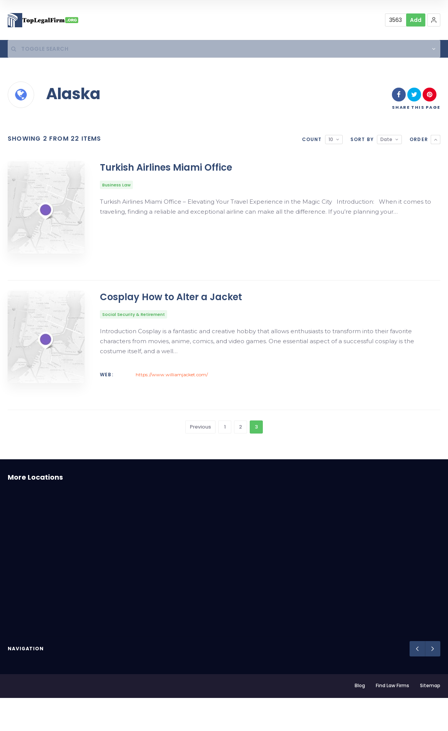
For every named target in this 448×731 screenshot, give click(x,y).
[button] (433, 20)
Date (386, 141)
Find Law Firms (392, 718)
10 (331, 141)
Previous (200, 460)
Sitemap (430, 718)
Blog (360, 718)
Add (415, 20)
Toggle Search (36, 50)
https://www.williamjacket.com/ (172, 392)
